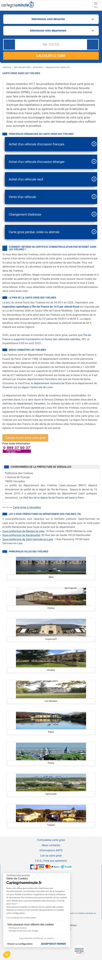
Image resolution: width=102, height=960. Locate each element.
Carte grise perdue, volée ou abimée (34, 232)
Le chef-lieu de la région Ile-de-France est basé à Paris (51, 497)
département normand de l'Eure (52, 383)
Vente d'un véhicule (22, 197)
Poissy (51, 763)
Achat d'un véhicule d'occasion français (36, 144)
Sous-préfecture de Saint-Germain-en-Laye (27, 539)
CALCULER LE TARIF (51, 56)
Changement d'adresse (25, 214)
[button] (7, 954)
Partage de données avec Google (23, 931)
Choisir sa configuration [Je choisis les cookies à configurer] (20, 944)
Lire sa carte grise (51, 855)
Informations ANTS (51, 850)
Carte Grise (6, 67)
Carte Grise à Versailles (27, 507)
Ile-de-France (38, 67)
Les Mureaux (51, 701)
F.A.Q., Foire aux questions (51, 860)
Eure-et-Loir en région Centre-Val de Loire (28, 387)
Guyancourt (51, 639)
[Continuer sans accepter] (18, 875)
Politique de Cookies (18, 928)
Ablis (50, 577)
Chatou (51, 608)
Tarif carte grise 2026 (22, 67)
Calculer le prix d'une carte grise (25, 437)
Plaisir (51, 732)
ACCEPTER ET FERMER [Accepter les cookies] (53, 944)
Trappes (51, 825)
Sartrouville (51, 794)
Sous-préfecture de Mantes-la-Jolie (23, 531)
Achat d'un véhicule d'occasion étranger (37, 162)
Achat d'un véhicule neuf (26, 179)
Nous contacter (51, 845)
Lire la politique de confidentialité (21, 918)
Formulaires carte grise (51, 840)
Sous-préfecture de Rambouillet (21, 535)
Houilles (51, 670)
